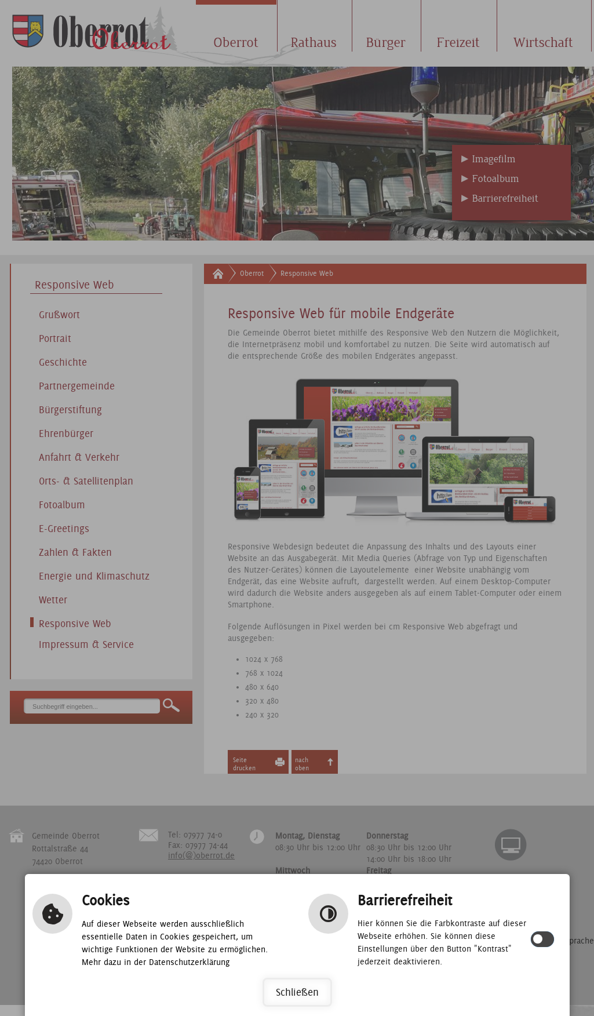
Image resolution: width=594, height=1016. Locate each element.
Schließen (297, 992)
